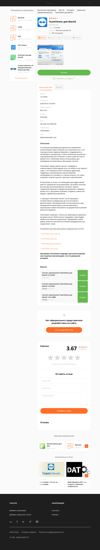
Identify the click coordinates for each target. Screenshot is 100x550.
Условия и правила (28, 532)
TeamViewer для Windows (50, 244)
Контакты (55, 510)
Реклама (55, 515)
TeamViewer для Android (50, 234)
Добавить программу (18, 510)
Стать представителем (64, 330)
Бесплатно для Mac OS (63, 30)
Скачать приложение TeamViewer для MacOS (57, 274)
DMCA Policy (14, 532)
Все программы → (22, 78)
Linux (67, 38)
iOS (60, 38)
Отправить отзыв (64, 411)
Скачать (64, 72)
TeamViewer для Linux (49, 249)
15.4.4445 (54, 28)
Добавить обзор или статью (20, 515)
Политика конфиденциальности (51, 532)
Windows (76, 38)
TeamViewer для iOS (48, 239)
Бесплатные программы (47, 10)
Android (51, 38)
